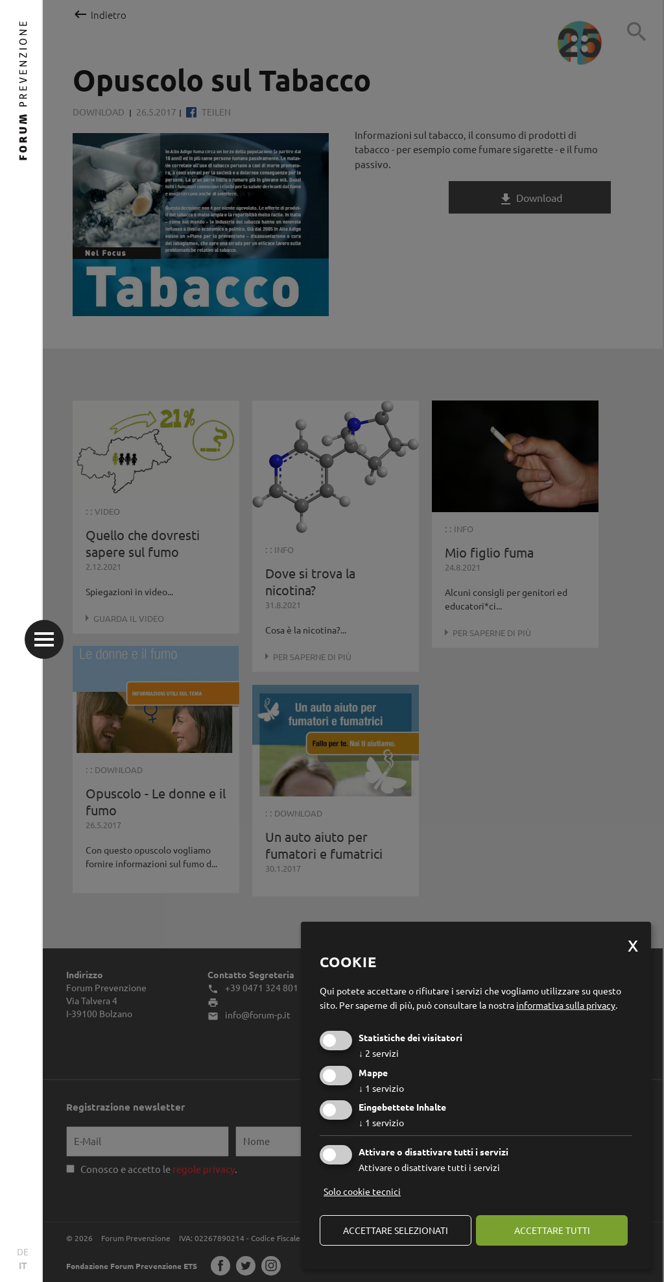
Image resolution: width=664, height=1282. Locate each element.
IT (23, 1265)
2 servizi (379, 1053)
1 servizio (381, 1088)
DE (23, 1251)
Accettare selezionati (395, 1230)
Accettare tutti (552, 1230)
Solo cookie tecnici (362, 1191)
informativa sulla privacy (565, 1005)
